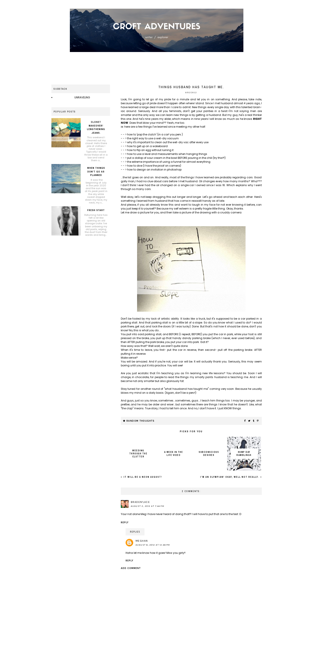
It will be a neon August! (142, 477)
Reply (125, 522)
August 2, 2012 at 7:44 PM (147, 506)
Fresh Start (96, 210)
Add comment (131, 568)
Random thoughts (140, 420)
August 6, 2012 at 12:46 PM (153, 545)
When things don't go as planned (96, 171)
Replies (135, 531)
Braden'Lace (140, 502)
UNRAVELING (82, 97)
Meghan (142, 540)
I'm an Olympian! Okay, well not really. (230, 477)
